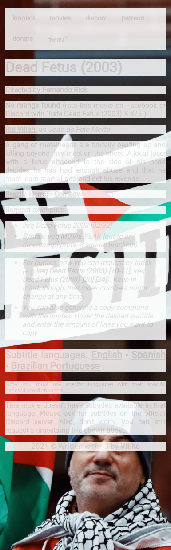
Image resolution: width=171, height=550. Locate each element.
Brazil (14, 194)
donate (22, 39)
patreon (133, 18)
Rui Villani (21, 129)
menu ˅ (57, 40)
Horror (38, 194)
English (106, 354)
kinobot (23, 18)
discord (96, 18)
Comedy (67, 194)
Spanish (148, 354)
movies (60, 18)
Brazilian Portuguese (55, 366)
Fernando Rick (64, 90)
